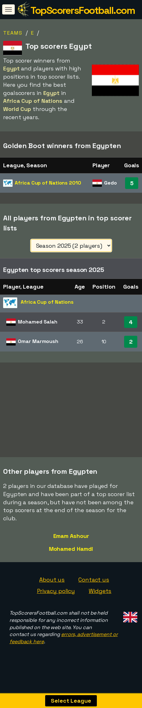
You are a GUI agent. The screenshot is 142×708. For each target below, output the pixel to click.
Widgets (100, 596)
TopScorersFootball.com (82, 10)
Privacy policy (56, 596)
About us (52, 585)
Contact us (93, 585)
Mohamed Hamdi (71, 554)
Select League (71, 700)
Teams (13, 33)
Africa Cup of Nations (48, 183)
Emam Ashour (71, 541)
